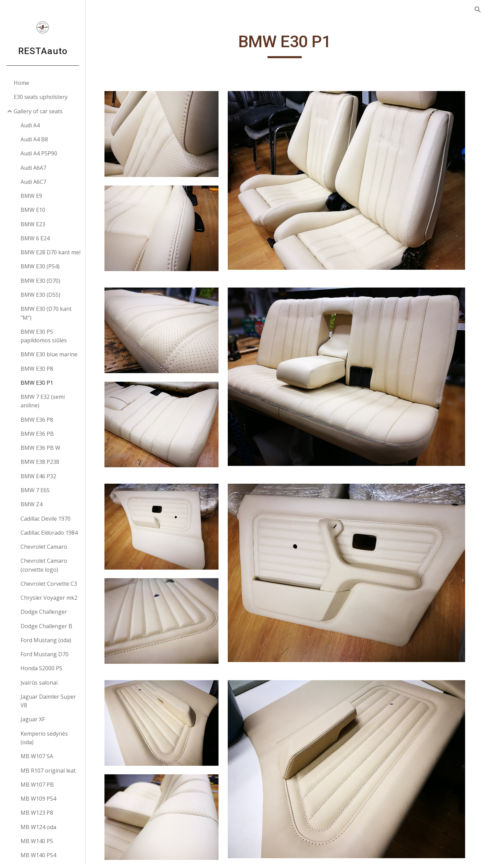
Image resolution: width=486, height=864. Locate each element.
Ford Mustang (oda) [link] (46, 640)
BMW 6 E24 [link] (35, 238)
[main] (286, 45)
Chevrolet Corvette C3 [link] (49, 583)
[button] (478, 9)
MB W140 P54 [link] (38, 855)
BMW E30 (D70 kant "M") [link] (46, 313)
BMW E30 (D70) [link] (40, 280)
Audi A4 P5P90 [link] (39, 153)
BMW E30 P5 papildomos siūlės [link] (44, 336)
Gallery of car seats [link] (38, 111)
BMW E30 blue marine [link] (49, 354)
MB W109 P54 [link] (38, 798)
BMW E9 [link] (31, 196)
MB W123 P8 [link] (37, 812)
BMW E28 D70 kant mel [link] (50, 252)
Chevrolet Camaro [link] (44, 546)
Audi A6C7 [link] (33, 182)
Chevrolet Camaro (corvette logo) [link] (44, 565)
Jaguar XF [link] (33, 719)
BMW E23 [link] (33, 224)
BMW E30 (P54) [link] (40, 266)
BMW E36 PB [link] (37, 433)
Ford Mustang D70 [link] (44, 654)
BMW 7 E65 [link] (35, 490)
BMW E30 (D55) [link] (40, 294)
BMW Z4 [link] (31, 504)
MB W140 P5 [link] (37, 841)
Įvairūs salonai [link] (39, 682)
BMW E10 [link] (33, 210)
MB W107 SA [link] (37, 756)
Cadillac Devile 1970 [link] (46, 518)
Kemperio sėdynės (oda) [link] (44, 738)
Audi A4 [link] (30, 125)
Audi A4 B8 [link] (34, 139)
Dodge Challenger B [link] (46, 626)
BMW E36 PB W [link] (40, 448)
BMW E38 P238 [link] (40, 462)
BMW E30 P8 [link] (37, 368)
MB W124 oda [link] (38, 827)
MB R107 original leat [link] (48, 770)
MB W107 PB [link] (37, 784)
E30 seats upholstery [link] (40, 97)
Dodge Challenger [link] (44, 611)
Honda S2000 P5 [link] (41, 668)
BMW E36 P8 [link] (37, 419)
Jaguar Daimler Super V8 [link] (48, 701)
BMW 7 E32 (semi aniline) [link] (43, 401)
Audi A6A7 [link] (33, 167)
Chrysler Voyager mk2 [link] (49, 597)
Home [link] (21, 83)
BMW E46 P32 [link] (38, 476)
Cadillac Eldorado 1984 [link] (49, 532)
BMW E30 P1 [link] (37, 382)
